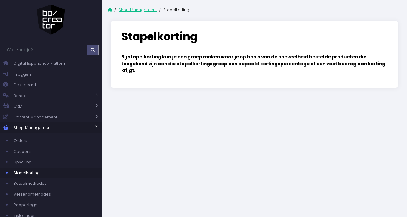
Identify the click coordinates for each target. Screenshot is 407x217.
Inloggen (17, 74)
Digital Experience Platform (34, 63)
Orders (20, 140)
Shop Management (27, 128)
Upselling (23, 162)
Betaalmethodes (30, 183)
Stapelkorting (27, 173)
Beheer (15, 96)
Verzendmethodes (32, 194)
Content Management (30, 117)
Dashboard (19, 85)
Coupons (23, 151)
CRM (12, 106)
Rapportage (26, 205)
